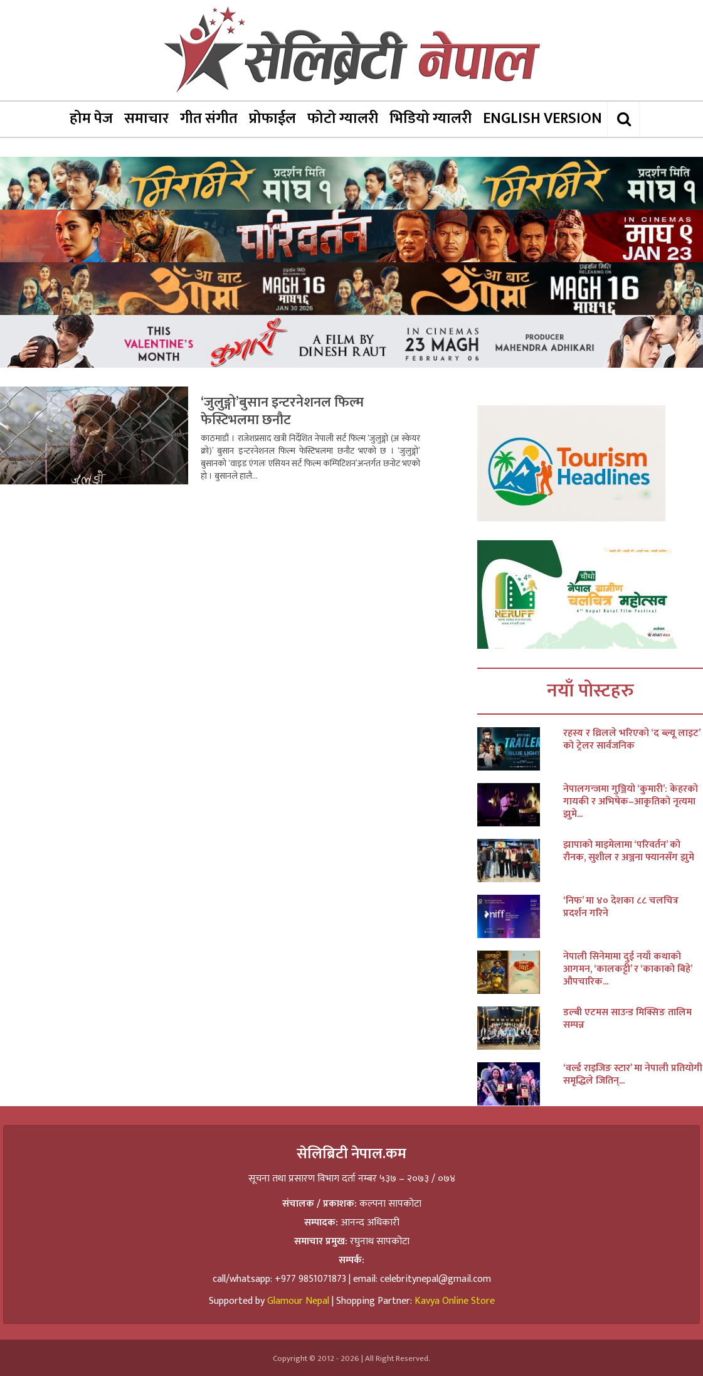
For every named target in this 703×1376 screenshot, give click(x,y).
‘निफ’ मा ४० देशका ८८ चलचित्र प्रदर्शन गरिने (621, 907)
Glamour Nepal (298, 1301)
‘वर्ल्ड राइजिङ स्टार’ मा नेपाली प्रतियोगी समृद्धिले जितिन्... (632, 1074)
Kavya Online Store (455, 1301)
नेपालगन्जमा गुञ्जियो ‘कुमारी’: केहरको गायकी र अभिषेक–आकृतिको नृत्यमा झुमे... (630, 802)
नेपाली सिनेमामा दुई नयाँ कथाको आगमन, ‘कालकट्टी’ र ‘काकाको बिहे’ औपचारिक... (627, 969)
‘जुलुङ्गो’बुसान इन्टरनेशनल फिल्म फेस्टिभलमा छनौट (282, 411)
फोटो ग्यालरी (342, 118)
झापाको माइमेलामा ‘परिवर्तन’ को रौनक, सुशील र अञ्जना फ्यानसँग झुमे (628, 851)
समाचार (146, 118)
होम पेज (91, 118)
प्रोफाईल (272, 118)
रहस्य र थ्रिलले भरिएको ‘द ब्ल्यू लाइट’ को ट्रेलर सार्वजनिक (631, 739)
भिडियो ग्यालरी (430, 118)
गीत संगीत (209, 118)
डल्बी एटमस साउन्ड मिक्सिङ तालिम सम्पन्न (627, 1019)
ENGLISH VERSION (542, 118)
